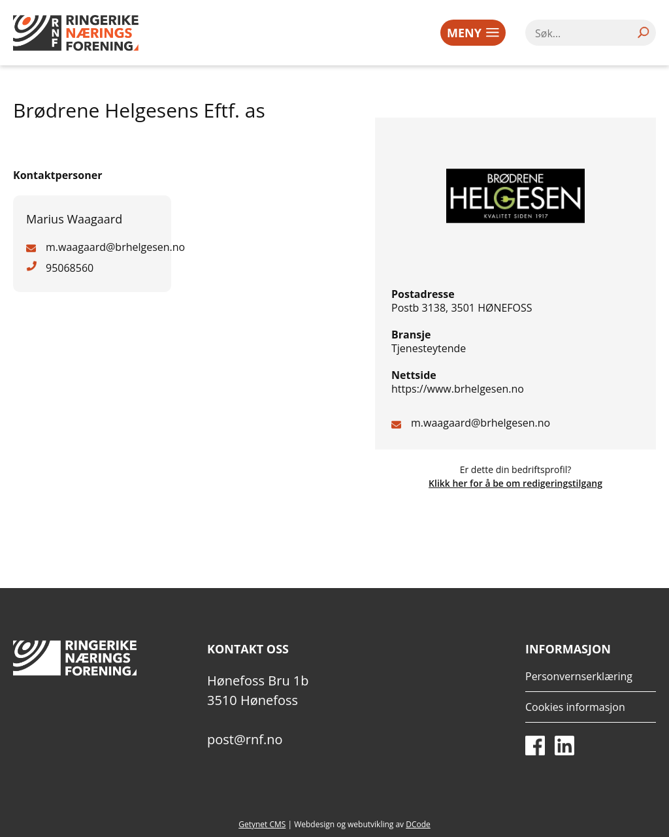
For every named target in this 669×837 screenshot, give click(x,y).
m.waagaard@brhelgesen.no (480, 423)
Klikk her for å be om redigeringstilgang (515, 483)
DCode (418, 824)
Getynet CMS (262, 824)
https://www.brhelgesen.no (457, 389)
